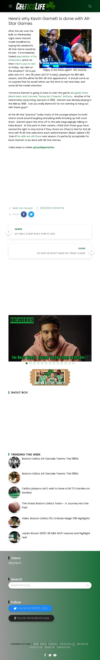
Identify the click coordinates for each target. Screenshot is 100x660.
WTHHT (43, 644)
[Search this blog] (50, 585)
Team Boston (63, 647)
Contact (53, 644)
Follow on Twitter (32, 608)
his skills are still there (29, 136)
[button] (24, 214)
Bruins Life (49, 647)
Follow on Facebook (33, 618)
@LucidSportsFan (43, 147)
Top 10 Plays (65, 644)
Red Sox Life (82, 644)
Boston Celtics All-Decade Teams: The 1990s (50, 473)
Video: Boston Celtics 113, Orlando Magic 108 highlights (56, 518)
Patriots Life (36, 647)
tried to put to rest (25, 63)
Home (36, 644)
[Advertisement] (50, 178)
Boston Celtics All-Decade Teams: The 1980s (50, 459)
